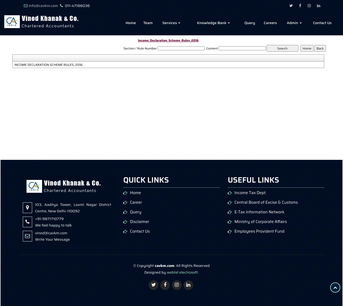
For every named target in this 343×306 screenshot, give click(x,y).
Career (136, 203)
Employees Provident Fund (259, 231)
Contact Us (322, 22)
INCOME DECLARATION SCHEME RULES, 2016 (48, 65)
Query (249, 22)
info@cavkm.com (43, 6)
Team (148, 22)
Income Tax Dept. (250, 193)
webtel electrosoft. (183, 272)
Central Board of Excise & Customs (266, 203)
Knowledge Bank (213, 22)
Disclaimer (139, 222)
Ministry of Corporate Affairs (260, 222)
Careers (270, 22)
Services (171, 22)
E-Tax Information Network (259, 212)
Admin (294, 22)
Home (131, 22)
